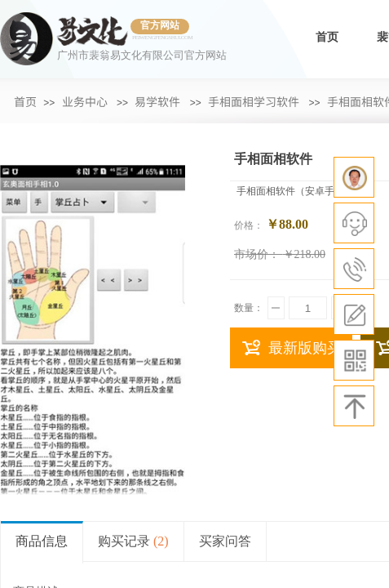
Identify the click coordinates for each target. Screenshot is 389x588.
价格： (248, 225)
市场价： (257, 254)
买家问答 (225, 541)
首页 (327, 37)
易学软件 (157, 101)
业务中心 (85, 101)
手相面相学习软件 (253, 101)
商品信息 (41, 541)
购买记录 (133, 541)
